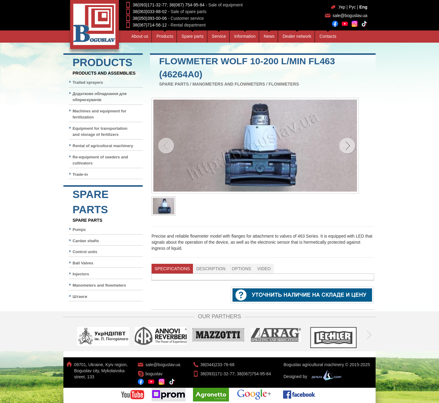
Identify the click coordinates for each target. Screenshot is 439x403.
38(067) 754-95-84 (187, 4)
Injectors (81, 274)
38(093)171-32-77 (150, 4)
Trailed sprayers (88, 82)
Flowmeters (284, 84)
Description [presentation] (211, 268)
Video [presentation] (264, 268)
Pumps (79, 229)
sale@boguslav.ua (350, 15)
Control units (85, 251)
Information (244, 36)
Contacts (327, 36)
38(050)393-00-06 (150, 18)
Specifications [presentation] (172, 268)
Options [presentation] (241, 268)
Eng (363, 7)
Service (219, 36)
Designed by (311, 376)
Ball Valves (83, 263)
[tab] (172, 269)
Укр (341, 7)
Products (164, 36)
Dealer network (297, 36)
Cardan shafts (86, 241)
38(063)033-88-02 (150, 11)
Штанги (80, 296)
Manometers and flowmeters (228, 84)
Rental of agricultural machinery (103, 145)
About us (139, 36)
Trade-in (80, 174)
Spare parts (192, 36)
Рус (352, 7)
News (269, 36)
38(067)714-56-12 (150, 25)
